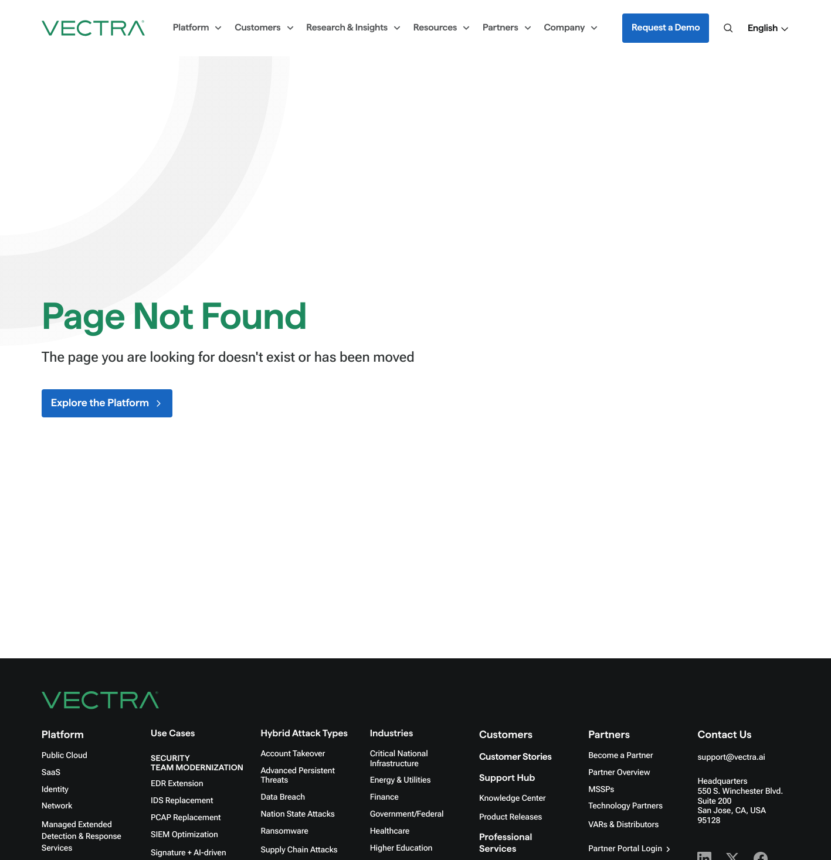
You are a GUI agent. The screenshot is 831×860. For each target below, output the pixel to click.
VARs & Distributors (623, 825)
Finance (384, 797)
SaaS (51, 772)
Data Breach (282, 797)
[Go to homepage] (93, 28)
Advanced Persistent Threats (297, 776)
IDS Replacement (182, 800)
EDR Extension (177, 783)
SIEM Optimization (184, 834)
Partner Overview (619, 772)
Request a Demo (666, 28)
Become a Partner (620, 755)
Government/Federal (407, 814)
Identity (55, 789)
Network (57, 806)
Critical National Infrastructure (399, 759)
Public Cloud (64, 755)
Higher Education (401, 848)
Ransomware (284, 831)
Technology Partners (625, 806)
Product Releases (510, 817)
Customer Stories (515, 757)
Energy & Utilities (400, 780)
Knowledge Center (512, 798)
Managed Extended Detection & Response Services (81, 836)
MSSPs (601, 789)
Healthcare (390, 831)
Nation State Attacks (297, 814)
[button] (768, 29)
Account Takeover (292, 754)
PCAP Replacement (186, 817)
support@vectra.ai (731, 757)
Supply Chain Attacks (298, 850)
